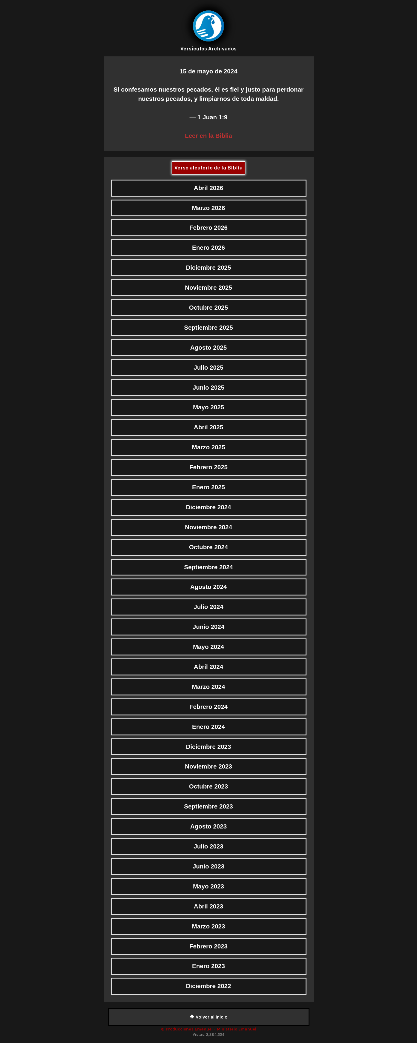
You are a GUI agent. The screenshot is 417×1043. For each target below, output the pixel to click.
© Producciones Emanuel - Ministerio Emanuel (208, 1029)
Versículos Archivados (208, 49)
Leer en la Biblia (208, 135)
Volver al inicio (209, 1017)
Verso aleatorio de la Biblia (208, 168)
